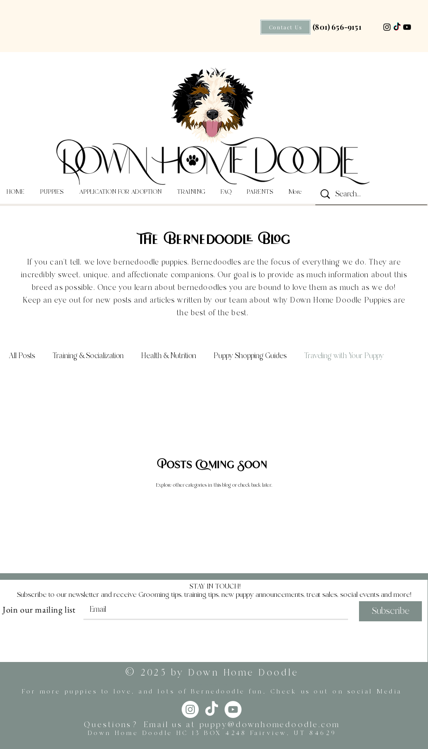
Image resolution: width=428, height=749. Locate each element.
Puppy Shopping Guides (250, 356)
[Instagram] (387, 27)
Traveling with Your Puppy (344, 356)
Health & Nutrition (168, 356)
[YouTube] (407, 27)
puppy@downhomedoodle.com (270, 725)
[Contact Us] (285, 27)
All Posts (22, 356)
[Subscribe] (390, 611)
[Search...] (372, 195)
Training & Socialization (88, 356)
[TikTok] (397, 27)
